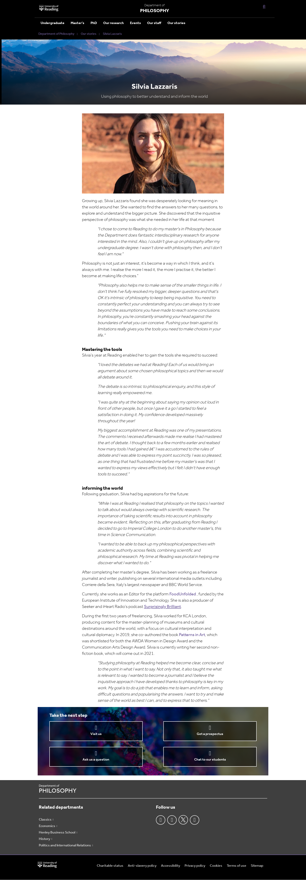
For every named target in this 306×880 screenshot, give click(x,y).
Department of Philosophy (56, 34)
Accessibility (170, 866)
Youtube (194, 820)
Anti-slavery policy (142, 866)
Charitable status (110, 866)
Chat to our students (210, 760)
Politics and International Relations (65, 845)
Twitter (183, 819)
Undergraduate (52, 23)
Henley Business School (57, 832)
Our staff (154, 23)
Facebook (160, 820)
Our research (113, 23)
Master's (77, 23)
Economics (47, 826)
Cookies (216, 866)
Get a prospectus (210, 734)
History (44, 839)
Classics (45, 820)
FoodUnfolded (183, 594)
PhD (94, 23)
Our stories (176, 23)
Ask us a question (96, 760)
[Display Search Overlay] (264, 7)
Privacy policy (195, 866)
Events (135, 23)
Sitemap (257, 866)
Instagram (172, 820)
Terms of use (236, 866)
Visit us (96, 734)
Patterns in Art (192, 635)
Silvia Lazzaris (112, 34)
